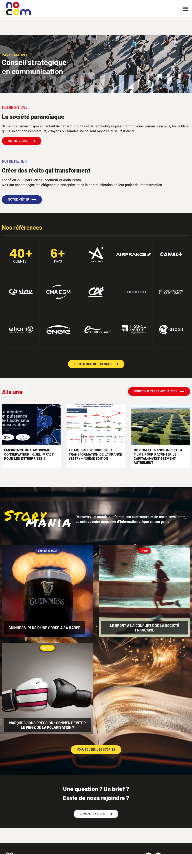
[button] (185, 8)
